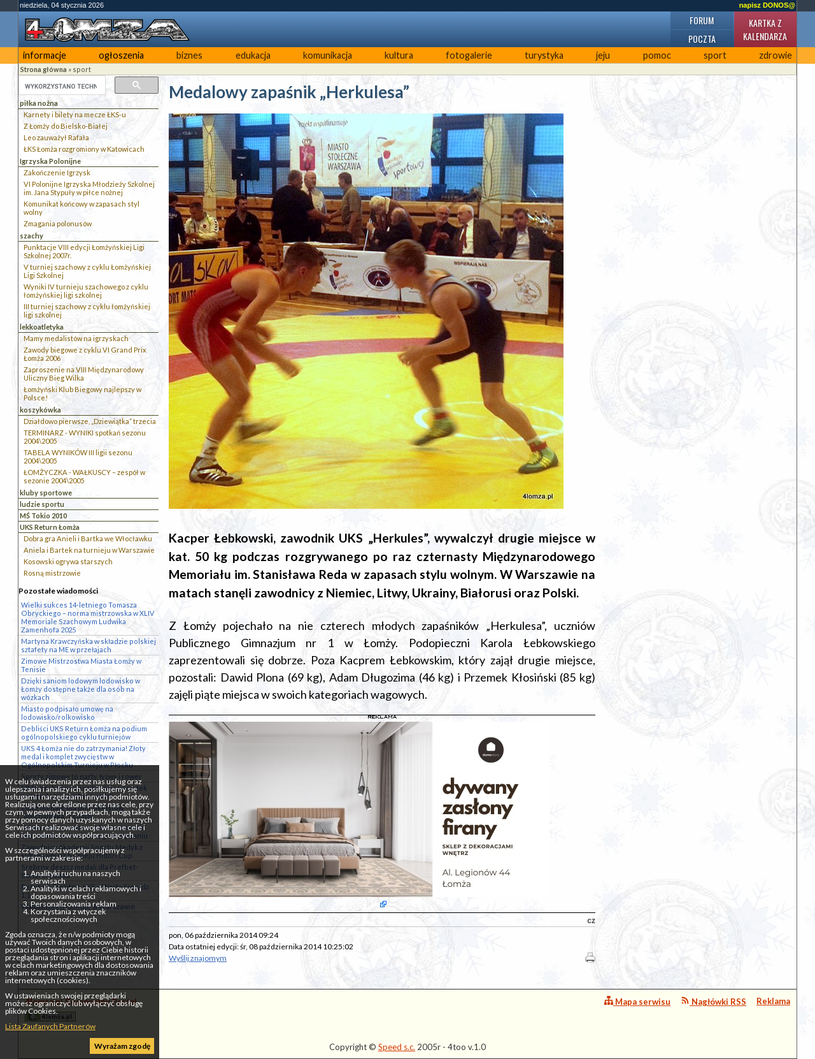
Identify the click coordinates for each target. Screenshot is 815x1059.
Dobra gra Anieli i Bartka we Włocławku (88, 538)
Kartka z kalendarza (765, 29)
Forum (702, 20)
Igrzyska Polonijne (50, 161)
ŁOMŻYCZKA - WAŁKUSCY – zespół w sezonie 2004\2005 (84, 476)
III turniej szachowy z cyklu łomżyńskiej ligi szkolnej (87, 310)
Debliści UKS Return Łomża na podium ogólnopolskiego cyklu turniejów (84, 732)
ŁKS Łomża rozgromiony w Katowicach (84, 149)
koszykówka (40, 409)
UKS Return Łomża (50, 527)
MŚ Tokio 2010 (43, 515)
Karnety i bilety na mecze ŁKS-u (75, 114)
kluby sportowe (46, 492)
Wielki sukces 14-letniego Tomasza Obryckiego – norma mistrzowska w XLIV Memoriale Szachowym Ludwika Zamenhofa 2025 (87, 617)
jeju (603, 55)
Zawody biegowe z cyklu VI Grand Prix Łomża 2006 (85, 354)
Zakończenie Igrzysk (57, 172)
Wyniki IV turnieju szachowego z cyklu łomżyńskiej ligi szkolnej (86, 290)
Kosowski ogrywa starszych (68, 561)
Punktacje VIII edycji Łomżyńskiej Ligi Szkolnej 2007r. (84, 251)
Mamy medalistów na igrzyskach (76, 338)
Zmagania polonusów (58, 223)
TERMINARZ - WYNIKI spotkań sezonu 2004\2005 (85, 436)
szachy (31, 235)
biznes (189, 55)
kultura (399, 55)
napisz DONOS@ (767, 5)
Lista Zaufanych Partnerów (50, 1026)
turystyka (544, 55)
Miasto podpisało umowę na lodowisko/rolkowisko (67, 713)
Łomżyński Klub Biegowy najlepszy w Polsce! (82, 393)
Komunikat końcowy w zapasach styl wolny (81, 208)
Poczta (702, 38)
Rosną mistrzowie (52, 573)
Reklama (773, 1001)
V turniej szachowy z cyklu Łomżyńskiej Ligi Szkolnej (87, 271)
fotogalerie (469, 55)
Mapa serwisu (637, 1001)
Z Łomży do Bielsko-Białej (66, 126)
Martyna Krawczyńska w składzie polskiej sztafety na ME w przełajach (88, 645)
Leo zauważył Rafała (56, 137)
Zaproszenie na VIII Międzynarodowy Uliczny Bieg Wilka (84, 373)
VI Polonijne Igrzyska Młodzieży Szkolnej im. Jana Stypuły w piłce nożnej (89, 188)
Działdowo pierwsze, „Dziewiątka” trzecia (90, 421)
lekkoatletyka (42, 327)
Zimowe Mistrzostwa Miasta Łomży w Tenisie (81, 665)
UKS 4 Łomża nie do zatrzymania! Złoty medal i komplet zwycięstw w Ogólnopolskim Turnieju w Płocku (83, 756)
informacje (44, 55)
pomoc (657, 55)
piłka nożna (39, 103)
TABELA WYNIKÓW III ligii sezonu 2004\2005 (78, 456)
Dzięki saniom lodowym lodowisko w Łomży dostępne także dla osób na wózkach (80, 688)
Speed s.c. (396, 1047)
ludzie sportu (42, 504)
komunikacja (327, 55)
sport (715, 55)
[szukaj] (61, 86)
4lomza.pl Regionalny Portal (81, 1009)
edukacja (253, 55)
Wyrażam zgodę (122, 1046)
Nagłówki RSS (713, 1001)
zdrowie (775, 55)
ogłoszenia (121, 55)
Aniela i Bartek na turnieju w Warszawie (89, 550)
